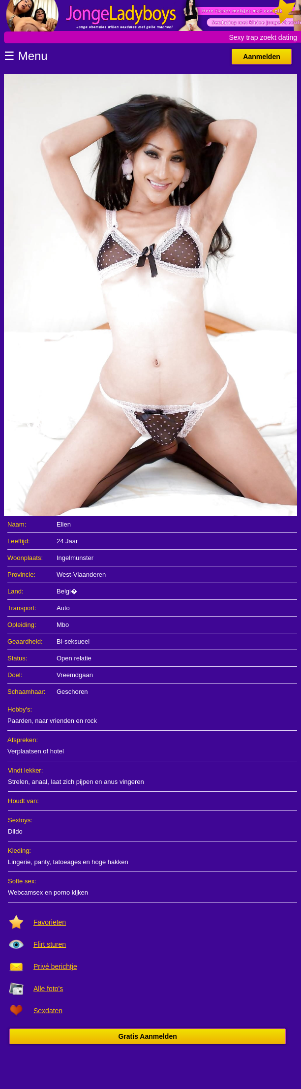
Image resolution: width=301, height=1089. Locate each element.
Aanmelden (261, 57)
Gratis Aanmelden (147, 1036)
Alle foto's (48, 989)
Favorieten (49, 922)
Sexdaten (47, 1011)
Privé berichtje (55, 966)
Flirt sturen (49, 944)
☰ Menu (26, 55)
